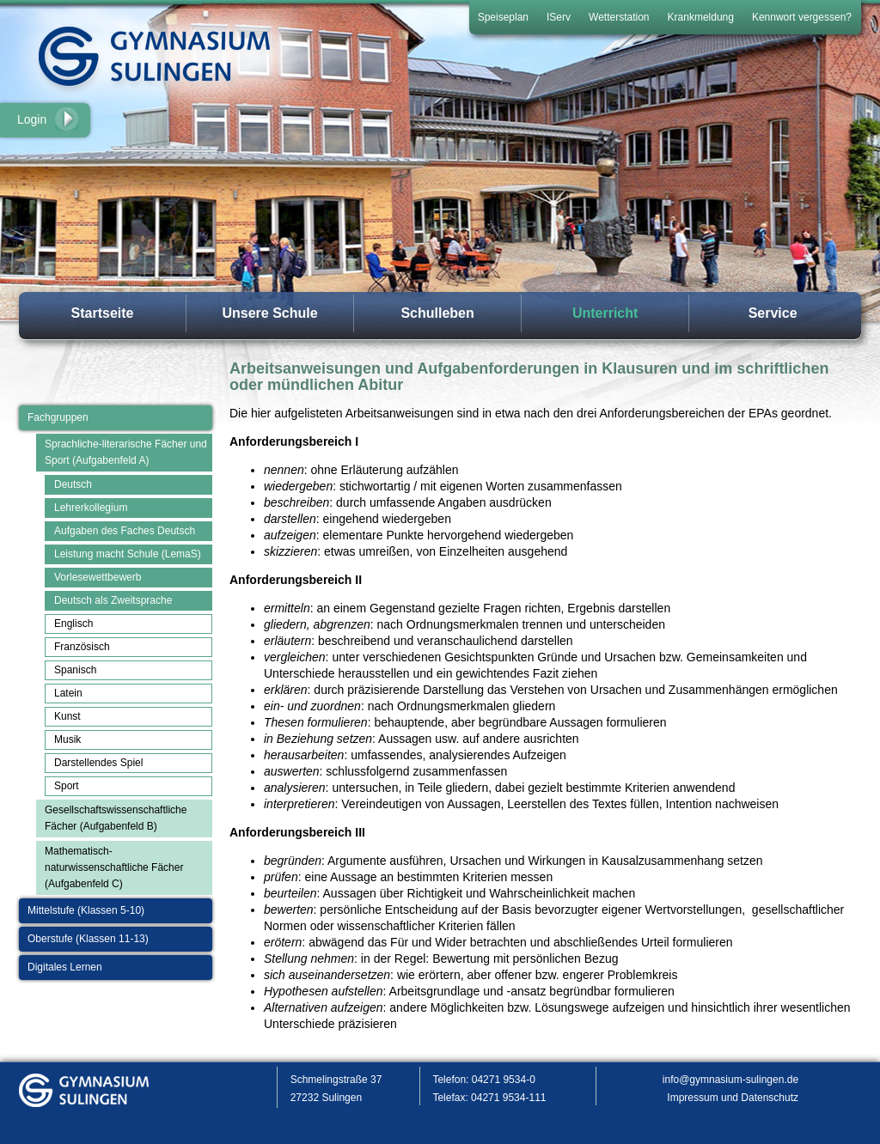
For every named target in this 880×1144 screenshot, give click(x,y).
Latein (68, 693)
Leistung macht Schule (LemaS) (127, 554)
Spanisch (75, 670)
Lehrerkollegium (90, 508)
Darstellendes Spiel (98, 763)
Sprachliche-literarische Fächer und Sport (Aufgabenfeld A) (126, 452)
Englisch (73, 624)
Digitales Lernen (65, 967)
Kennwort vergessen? (802, 17)
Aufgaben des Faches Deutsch (124, 531)
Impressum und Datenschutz (732, 1098)
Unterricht (605, 313)
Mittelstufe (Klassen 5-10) (86, 910)
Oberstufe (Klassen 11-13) (88, 939)
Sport (66, 786)
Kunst (67, 716)
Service (773, 313)
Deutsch (73, 484)
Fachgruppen (58, 417)
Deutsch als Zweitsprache (113, 600)
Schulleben (437, 313)
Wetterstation (619, 17)
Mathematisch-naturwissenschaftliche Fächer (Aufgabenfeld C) (114, 867)
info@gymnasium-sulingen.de (730, 1080)
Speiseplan (503, 17)
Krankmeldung (701, 17)
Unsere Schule (269, 313)
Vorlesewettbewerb (97, 577)
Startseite (102, 313)
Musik (67, 739)
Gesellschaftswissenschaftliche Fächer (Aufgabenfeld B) (115, 818)
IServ (559, 17)
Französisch (82, 647)
